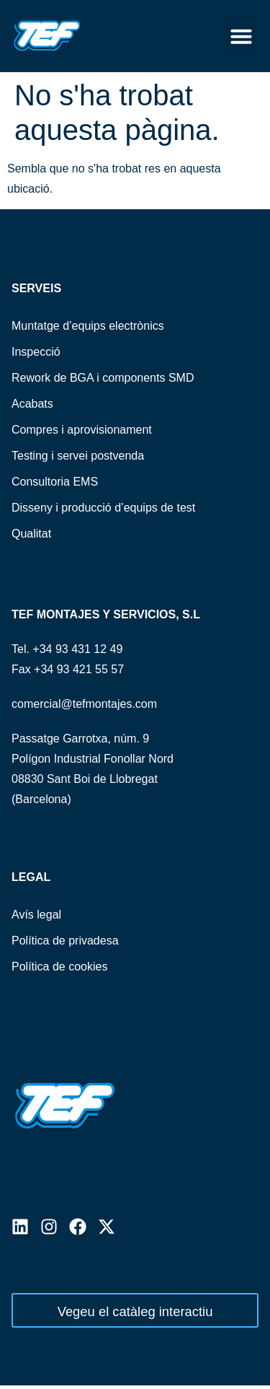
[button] (241, 36)
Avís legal (36, 914)
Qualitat (31, 533)
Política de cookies (59, 966)
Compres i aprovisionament (82, 430)
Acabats (32, 404)
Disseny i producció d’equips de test (103, 507)
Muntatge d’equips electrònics (88, 326)
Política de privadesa (65, 940)
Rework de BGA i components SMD (103, 378)
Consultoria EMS (55, 482)
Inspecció (36, 352)
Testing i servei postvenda (78, 456)
